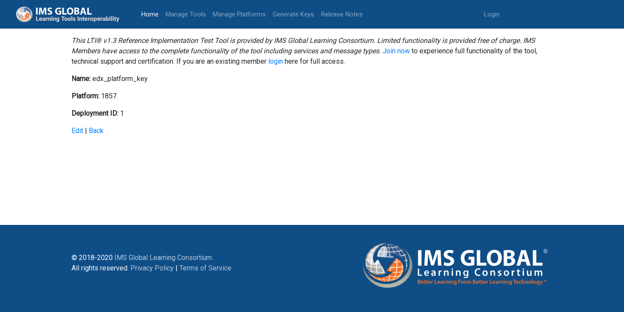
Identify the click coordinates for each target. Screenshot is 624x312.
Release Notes (342, 14)
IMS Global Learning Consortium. (163, 258)
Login (492, 14)
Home (151, 13)
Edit (77, 131)
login (275, 61)
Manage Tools (186, 14)
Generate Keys (293, 14)
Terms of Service (205, 268)
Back (96, 131)
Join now (396, 51)
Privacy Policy (152, 268)
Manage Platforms (239, 14)
